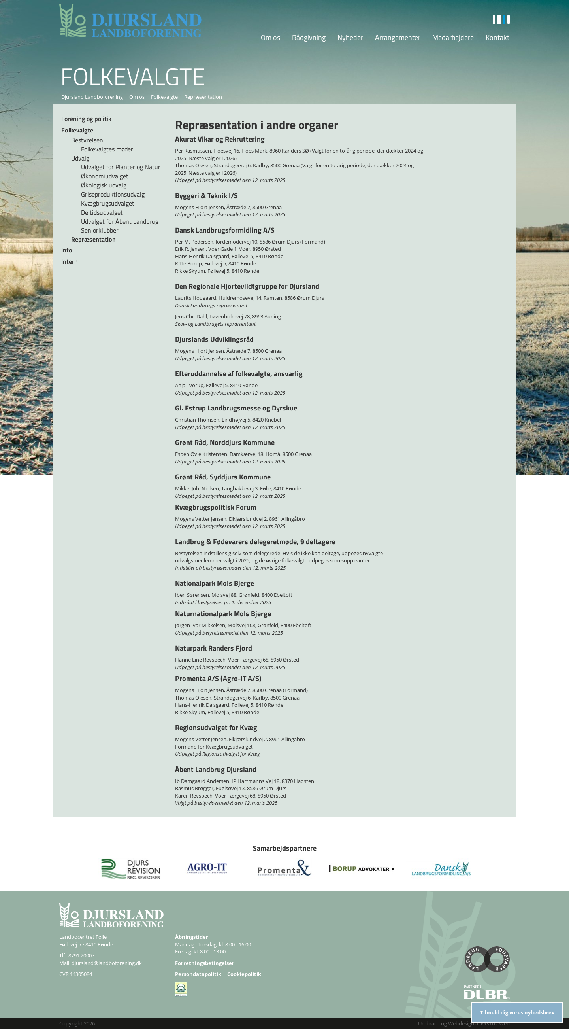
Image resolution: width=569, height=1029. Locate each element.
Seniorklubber (100, 230)
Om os (270, 37)
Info (66, 250)
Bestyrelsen (87, 140)
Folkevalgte (164, 96)
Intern (69, 261)
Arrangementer (397, 37)
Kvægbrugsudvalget (107, 203)
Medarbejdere (453, 37)
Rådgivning (309, 37)
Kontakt (497, 37)
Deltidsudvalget (102, 212)
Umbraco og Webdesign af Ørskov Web (464, 1023)
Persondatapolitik (198, 974)
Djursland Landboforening (92, 96)
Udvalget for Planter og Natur (120, 167)
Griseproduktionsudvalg (113, 194)
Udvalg (80, 158)
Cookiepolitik (244, 974)
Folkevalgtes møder (107, 149)
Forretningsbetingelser (204, 963)
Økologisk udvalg (103, 185)
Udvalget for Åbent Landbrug (119, 221)
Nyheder (350, 37)
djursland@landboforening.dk (107, 963)
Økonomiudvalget (104, 176)
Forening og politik (86, 118)
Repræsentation (93, 239)
